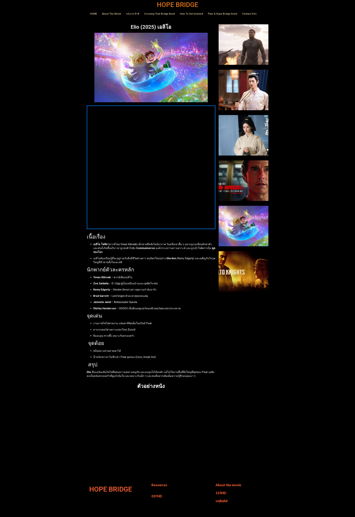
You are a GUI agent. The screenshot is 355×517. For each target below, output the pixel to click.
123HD (221, 493)
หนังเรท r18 (132, 13)
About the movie (228, 485)
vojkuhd (222, 501)
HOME (93, 13)
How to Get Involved (191, 13)
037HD (156, 496)
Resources (159, 485)
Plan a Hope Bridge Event (222, 13)
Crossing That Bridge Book (159, 13)
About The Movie (111, 13)
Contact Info (249, 13)
